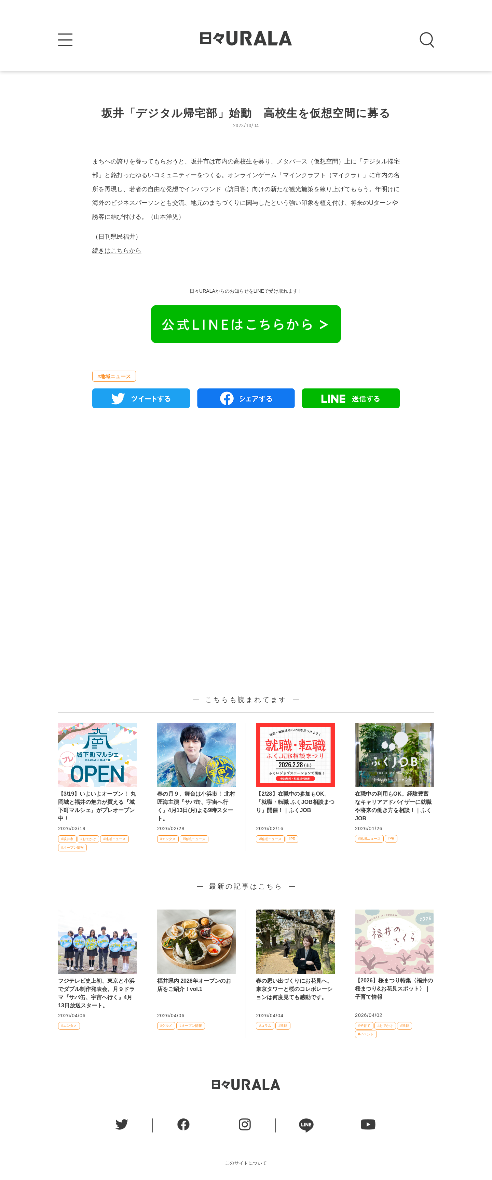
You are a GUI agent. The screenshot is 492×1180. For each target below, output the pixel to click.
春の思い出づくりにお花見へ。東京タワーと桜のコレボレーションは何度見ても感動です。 (294, 989)
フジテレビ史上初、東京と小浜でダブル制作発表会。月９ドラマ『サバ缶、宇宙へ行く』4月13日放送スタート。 (96, 993)
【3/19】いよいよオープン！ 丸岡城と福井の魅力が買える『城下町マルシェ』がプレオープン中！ (97, 806)
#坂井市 (67, 839)
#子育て (364, 1025)
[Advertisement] (246, 492)
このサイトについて (246, 1163)
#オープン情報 (72, 847)
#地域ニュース (114, 376)
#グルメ (166, 1025)
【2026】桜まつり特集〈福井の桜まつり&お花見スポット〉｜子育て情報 (394, 989)
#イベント (366, 1034)
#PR (292, 839)
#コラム (265, 1025)
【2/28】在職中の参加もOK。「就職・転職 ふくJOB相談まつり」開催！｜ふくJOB (295, 802)
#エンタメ (168, 839)
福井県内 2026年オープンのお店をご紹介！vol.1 (194, 985)
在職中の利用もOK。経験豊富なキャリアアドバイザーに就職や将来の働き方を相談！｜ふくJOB (393, 806)
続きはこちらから (116, 250)
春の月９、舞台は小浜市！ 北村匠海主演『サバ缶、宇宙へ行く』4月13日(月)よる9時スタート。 (196, 806)
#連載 (282, 1025)
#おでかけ (88, 839)
